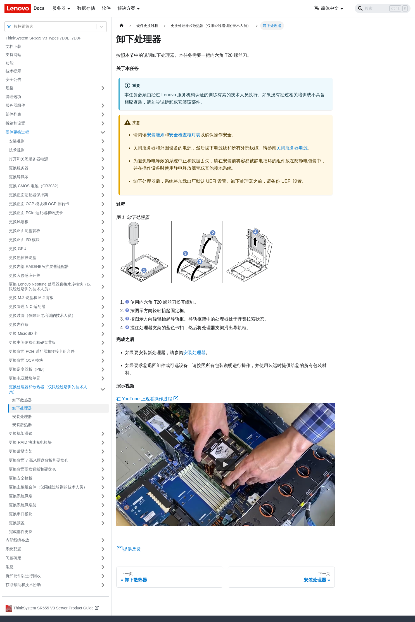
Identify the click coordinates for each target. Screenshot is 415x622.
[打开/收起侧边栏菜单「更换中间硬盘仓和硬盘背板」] (103, 342)
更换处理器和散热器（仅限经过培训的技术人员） (48, 389)
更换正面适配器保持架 (28, 195)
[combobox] (14, 26)
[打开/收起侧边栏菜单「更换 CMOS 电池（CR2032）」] (103, 186)
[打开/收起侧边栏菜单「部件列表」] (103, 114)
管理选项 (13, 96)
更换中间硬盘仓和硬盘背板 (32, 342)
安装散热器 (22, 424)
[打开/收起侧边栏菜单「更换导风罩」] (103, 177)
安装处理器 (22, 416)
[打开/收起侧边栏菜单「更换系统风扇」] (103, 496)
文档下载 (13, 46)
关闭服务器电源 (292, 148)
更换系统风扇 (20, 496)
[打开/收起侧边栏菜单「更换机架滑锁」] (103, 433)
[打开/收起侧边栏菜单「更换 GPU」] (103, 248)
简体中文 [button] (326, 8)
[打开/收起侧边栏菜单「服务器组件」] (103, 105)
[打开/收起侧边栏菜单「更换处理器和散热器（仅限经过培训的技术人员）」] (103, 389)
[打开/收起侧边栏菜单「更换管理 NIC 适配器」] (103, 306)
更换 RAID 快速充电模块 (30, 442)
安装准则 (17, 141)
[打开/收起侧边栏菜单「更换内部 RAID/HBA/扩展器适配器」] (103, 266)
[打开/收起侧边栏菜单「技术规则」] (103, 150)
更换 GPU (17, 248)
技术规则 (17, 150)
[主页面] (121, 25)
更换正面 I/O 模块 (24, 239)
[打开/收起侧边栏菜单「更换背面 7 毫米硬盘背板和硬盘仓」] (103, 460)
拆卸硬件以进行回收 (23, 576)
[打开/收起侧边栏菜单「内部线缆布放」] (103, 540)
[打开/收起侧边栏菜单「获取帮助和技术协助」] (103, 585)
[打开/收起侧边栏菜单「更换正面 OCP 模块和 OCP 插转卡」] (103, 204)
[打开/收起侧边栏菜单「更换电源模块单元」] (103, 378)
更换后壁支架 (20, 451)
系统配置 (13, 549)
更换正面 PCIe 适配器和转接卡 (36, 213)
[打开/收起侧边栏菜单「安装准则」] (103, 141)
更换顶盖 (17, 523)
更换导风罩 (19, 177)
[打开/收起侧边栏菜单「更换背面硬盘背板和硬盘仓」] (103, 469)
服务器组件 (15, 105)
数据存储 (86, 8)
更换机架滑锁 (20, 433)
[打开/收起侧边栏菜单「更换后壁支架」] (103, 451)
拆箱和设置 (15, 123)
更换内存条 (19, 324)
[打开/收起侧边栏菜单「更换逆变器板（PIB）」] (103, 369)
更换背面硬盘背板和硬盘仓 (32, 469)
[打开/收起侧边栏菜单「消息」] (103, 567)
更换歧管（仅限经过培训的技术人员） (42, 315)
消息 (9, 567)
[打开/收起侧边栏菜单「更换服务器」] (103, 168)
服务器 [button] (59, 8)
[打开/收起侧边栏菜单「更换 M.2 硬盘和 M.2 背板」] (103, 297)
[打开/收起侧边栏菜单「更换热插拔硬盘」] (103, 257)
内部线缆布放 (17, 540)
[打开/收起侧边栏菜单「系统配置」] (103, 549)
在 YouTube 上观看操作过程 (147, 398)
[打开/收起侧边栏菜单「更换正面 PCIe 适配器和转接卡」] (103, 213)
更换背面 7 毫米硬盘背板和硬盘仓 (38, 460)
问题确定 (13, 558)
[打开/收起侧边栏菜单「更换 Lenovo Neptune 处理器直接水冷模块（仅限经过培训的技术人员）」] (103, 286)
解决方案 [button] (126, 8)
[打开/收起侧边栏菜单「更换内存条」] (103, 324)
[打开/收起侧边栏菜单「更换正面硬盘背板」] (103, 230)
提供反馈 (128, 549)
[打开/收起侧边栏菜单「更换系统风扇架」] (103, 505)
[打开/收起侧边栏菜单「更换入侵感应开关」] (103, 275)
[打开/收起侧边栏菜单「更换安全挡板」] (103, 478)
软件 (106, 8)
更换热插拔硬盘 (22, 257)
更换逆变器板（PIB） (28, 369)
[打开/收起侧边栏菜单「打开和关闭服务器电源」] (103, 159)
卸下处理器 (22, 408)
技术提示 (13, 71)
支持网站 (13, 54)
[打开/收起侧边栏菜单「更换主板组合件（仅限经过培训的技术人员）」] (103, 487)
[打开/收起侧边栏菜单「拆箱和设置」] (103, 123)
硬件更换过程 (17, 132)
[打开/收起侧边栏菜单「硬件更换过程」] (103, 132)
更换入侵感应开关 (24, 275)
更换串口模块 (20, 514)
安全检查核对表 (184, 134)
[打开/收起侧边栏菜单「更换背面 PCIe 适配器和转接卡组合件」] (103, 351)
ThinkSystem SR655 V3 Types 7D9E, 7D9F (43, 38)
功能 (9, 63)
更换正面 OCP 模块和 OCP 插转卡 (39, 204)
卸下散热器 (22, 400)
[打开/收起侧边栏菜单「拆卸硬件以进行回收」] (103, 576)
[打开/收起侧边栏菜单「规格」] (103, 88)
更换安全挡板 (20, 478)
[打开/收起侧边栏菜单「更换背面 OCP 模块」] (103, 360)
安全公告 (13, 79)
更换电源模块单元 (24, 378)
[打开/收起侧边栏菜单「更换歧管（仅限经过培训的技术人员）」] (103, 315)
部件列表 (13, 114)
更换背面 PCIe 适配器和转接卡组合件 (42, 351)
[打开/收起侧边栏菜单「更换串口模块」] (103, 514)
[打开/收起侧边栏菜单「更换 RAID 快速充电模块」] (103, 442)
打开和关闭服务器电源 (28, 159)
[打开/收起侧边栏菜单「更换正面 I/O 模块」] (103, 239)
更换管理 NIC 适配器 (27, 306)
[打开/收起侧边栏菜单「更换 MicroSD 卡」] (103, 333)
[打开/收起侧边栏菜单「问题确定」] (103, 558)
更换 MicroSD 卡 (23, 333)
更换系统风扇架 (22, 505)
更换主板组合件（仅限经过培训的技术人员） (48, 487)
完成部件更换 (20, 531)
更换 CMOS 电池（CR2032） (35, 186)
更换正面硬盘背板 (24, 230)
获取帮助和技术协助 (23, 585)
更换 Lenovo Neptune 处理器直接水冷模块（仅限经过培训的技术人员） (50, 286)
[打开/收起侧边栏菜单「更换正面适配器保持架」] (103, 195)
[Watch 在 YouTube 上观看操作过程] (225, 464)
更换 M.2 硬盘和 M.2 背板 (31, 297)
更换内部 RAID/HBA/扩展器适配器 (39, 266)
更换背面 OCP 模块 (26, 360)
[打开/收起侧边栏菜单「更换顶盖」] (103, 523)
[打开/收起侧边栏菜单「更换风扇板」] (103, 222)
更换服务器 (19, 168)
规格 (9, 88)
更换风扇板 (19, 221)
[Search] (383, 8)
